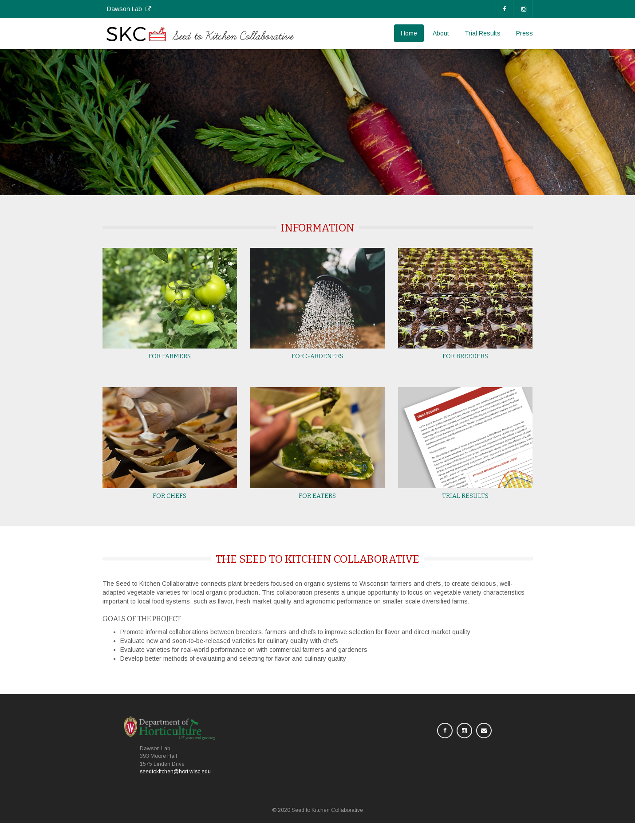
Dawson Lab (129, 8)
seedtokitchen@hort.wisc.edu (175, 771)
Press (524, 33)
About (441, 33)
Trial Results (483, 33)
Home (409, 33)
